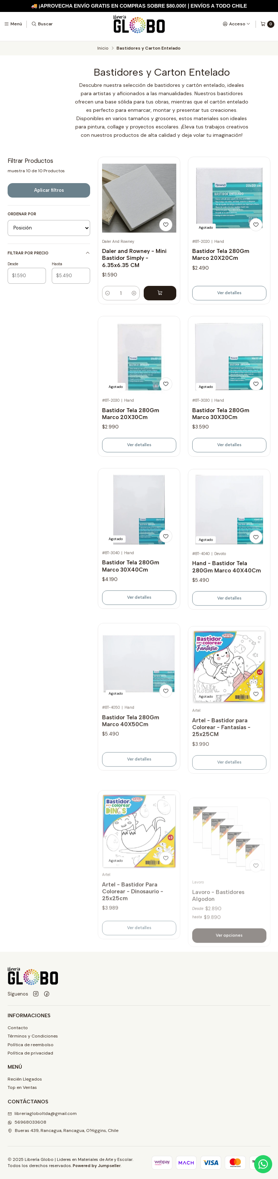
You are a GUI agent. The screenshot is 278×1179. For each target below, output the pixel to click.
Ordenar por (22, 213)
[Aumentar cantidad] (134, 293)
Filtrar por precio (49, 253)
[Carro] (267, 24)
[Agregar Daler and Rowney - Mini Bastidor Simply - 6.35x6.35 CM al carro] (160, 293)
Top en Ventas (22, 1087)
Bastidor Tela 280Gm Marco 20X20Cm (220, 254)
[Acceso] (236, 23)
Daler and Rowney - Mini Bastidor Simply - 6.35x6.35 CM (134, 258)
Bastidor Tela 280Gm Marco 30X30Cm (220, 438)
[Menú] (13, 23)
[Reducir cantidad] (107, 293)
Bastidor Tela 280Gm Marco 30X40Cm (130, 599)
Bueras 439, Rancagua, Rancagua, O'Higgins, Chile (63, 1130)
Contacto (18, 1028)
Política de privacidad (30, 1053)
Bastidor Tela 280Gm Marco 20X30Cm (130, 429)
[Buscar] (42, 23)
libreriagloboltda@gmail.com (42, 1113)
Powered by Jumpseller (97, 1165)
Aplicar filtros (49, 190)
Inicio (102, 48)
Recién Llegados (25, 1079)
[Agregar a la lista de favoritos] (165, 224)
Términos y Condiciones (33, 1036)
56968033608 (27, 1122)
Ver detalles (229, 292)
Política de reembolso (31, 1045)
